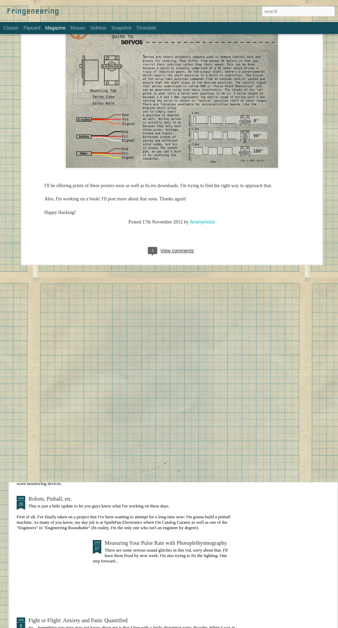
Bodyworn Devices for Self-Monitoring (72, 449)
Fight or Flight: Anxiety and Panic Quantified (78, 620)
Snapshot (121, 28)
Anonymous (202, 131)
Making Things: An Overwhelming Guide (150, 372)
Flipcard (31, 28)
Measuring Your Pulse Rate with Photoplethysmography (166, 543)
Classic (11, 28)
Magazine (55, 28)
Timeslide (146, 28)
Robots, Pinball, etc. (50, 499)
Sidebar (98, 28)
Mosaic (77, 28)
